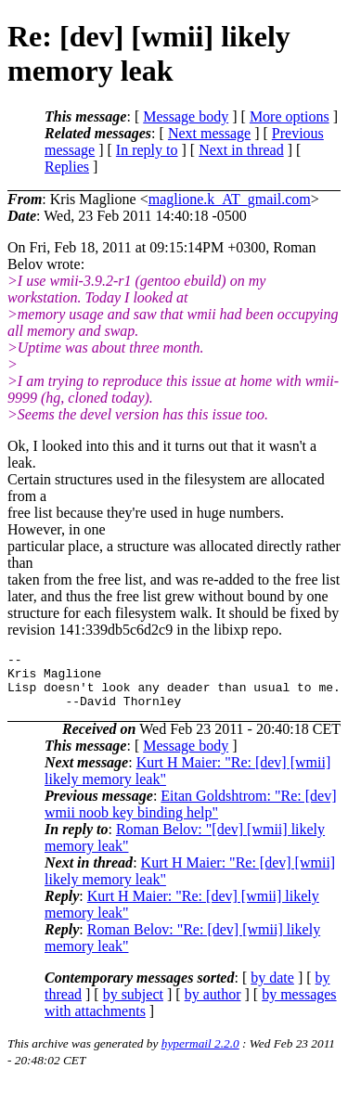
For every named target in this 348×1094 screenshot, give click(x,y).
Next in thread (241, 150)
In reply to (147, 150)
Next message (209, 133)
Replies (67, 166)
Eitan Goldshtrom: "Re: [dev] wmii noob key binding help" (191, 815)
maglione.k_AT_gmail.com (229, 199)
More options (289, 116)
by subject (133, 1005)
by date (272, 989)
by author (213, 1005)
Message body (185, 116)
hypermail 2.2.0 (200, 1055)
